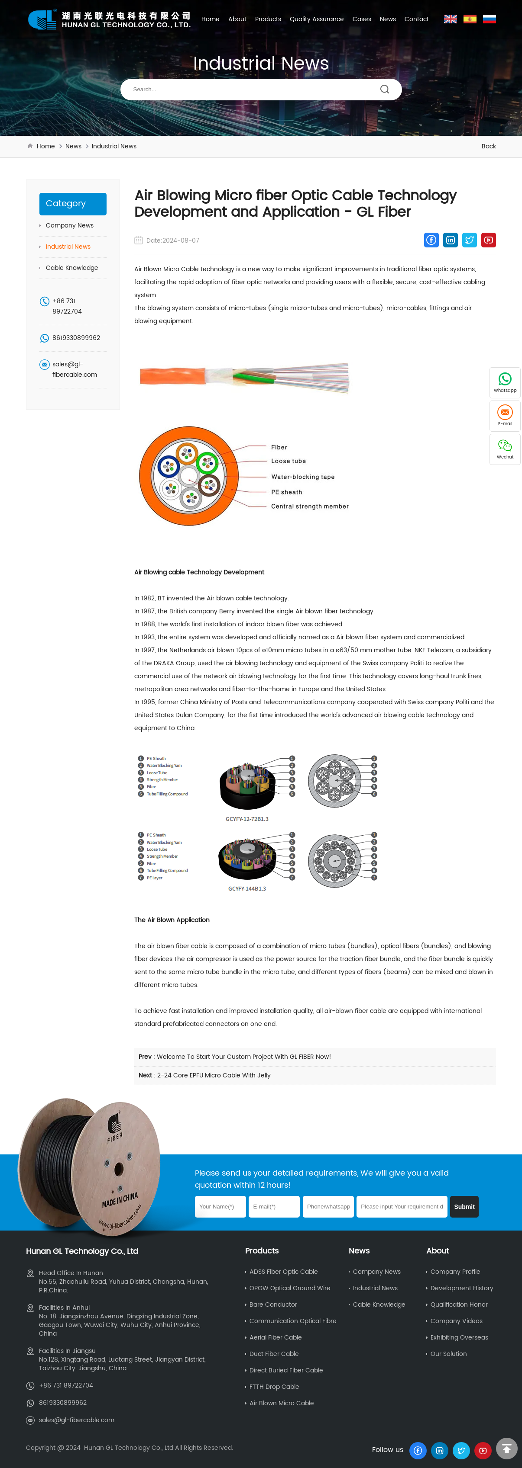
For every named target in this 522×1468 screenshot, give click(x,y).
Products (268, 19)
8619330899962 (76, 338)
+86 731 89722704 (67, 306)
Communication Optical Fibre (293, 1321)
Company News (70, 226)
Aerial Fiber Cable (276, 1338)
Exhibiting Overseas (459, 1338)
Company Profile (455, 1272)
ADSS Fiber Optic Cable (284, 1272)
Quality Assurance (317, 19)
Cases (362, 19)
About (237, 19)
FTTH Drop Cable (274, 1387)
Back (489, 146)
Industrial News (114, 146)
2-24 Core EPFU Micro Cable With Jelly (214, 1075)
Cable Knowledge (72, 268)
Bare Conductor (273, 1305)
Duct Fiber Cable (274, 1354)
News (388, 19)
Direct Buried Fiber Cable (286, 1370)
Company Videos (457, 1321)
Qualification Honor (459, 1305)
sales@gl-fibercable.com (74, 369)
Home (210, 19)
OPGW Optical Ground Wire (290, 1288)
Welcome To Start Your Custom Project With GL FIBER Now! (244, 1057)
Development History (462, 1288)
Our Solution (449, 1354)
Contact (417, 19)
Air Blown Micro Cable (282, 1403)
